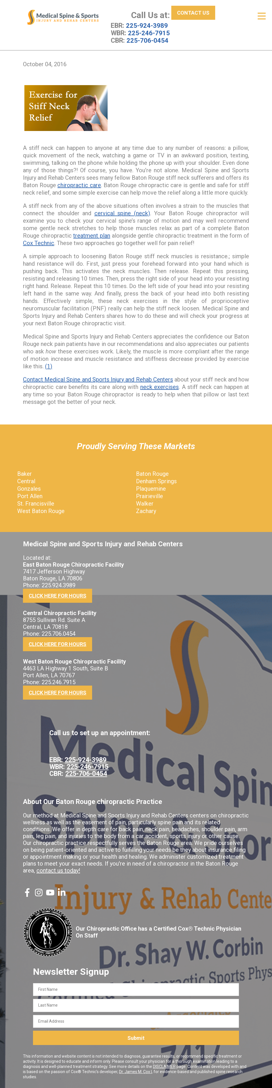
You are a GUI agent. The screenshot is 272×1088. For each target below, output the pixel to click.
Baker (24, 473)
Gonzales (29, 488)
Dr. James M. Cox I (135, 1071)
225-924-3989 (147, 25)
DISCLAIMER (164, 1066)
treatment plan (91, 235)
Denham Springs (156, 481)
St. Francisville (35, 503)
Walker (145, 503)
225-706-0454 (147, 40)
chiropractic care (79, 184)
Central (26, 481)
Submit (136, 1038)
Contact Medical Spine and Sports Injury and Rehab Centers (98, 379)
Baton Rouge (152, 473)
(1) (48, 366)
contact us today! (58, 870)
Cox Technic (38, 242)
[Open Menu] (261, 16)
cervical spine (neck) (122, 213)
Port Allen (29, 495)
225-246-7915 (149, 33)
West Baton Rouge (41, 510)
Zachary (146, 510)
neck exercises (159, 386)
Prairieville (149, 495)
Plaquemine (151, 488)
